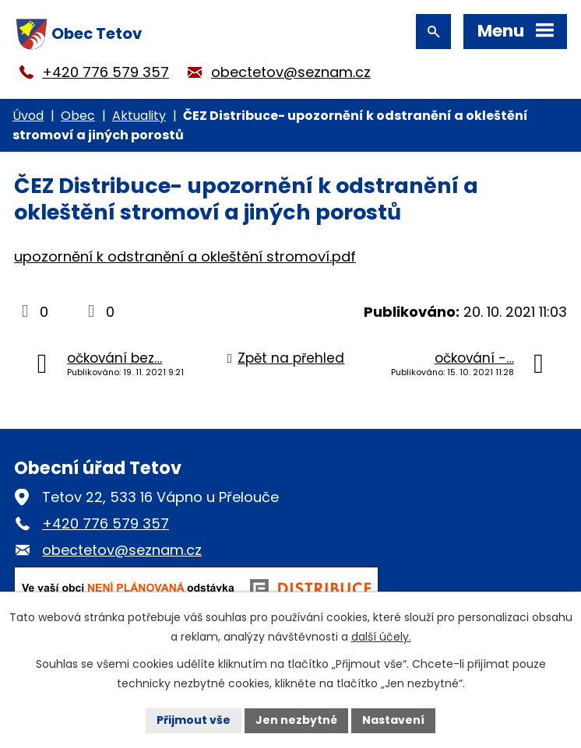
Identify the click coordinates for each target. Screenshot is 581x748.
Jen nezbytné (296, 720)
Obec (78, 116)
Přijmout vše (194, 720)
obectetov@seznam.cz (291, 72)
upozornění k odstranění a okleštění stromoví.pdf (185, 256)
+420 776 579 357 (105, 72)
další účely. (381, 636)
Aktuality (139, 116)
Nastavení (393, 720)
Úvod (28, 116)
